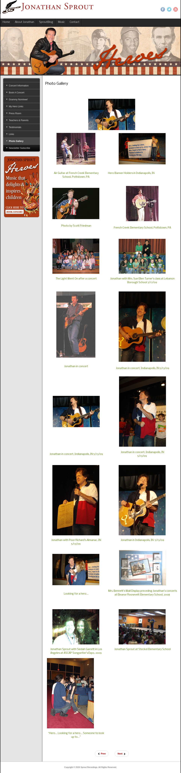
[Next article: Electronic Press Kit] (121, 754)
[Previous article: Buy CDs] (102, 754)
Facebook (163, 9)
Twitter (169, 9)
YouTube (175, 9)
